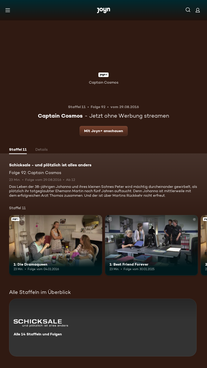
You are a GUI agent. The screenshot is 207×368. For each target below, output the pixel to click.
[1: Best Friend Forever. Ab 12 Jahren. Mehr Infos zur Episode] (151, 245)
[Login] (198, 10)
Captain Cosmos (103, 82)
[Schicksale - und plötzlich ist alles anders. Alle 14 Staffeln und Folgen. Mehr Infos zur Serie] (103, 327)
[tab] (18, 150)
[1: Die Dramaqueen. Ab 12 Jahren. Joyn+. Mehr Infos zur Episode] (55, 245)
